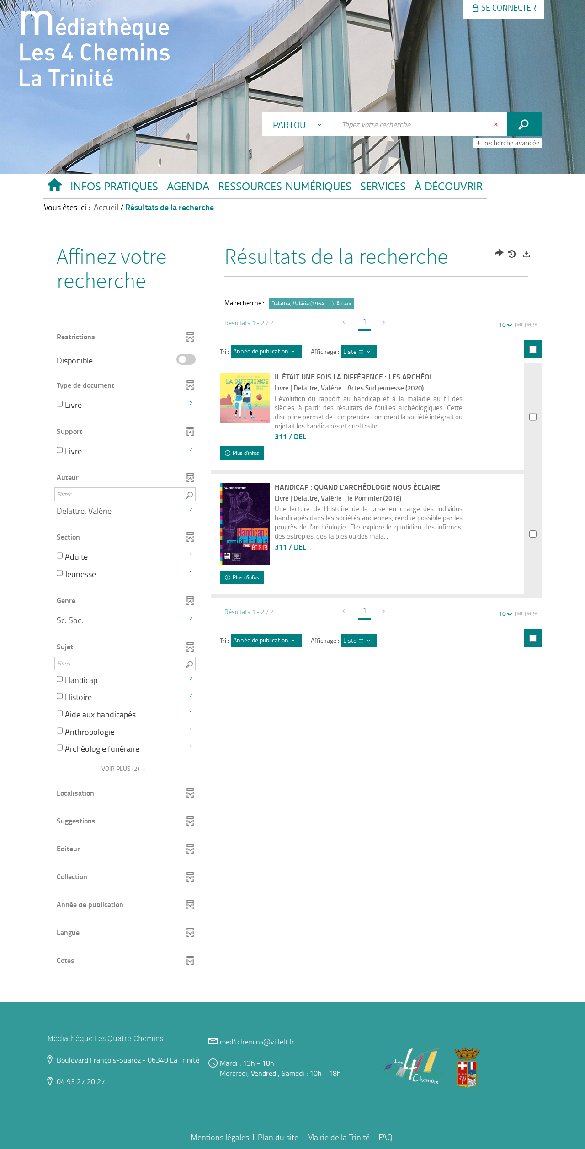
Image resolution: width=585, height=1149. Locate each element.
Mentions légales (220, 1137)
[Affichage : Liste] (359, 351)
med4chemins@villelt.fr (257, 1042)
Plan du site (278, 1137)
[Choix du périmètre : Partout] (299, 124)
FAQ (385, 1137)
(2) (125, 768)
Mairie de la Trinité (338, 1137)
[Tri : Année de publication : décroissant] (266, 351)
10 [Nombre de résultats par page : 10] (504, 324)
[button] (114, 188)
